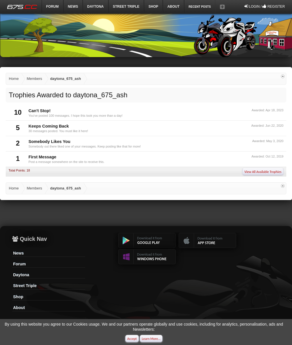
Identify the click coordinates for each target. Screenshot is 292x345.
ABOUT (173, 7)
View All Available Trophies (262, 172)
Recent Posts (200, 6)
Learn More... (151, 339)
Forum (52, 7)
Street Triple (126, 7)
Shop (153, 7)
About (19, 307)
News (73, 7)
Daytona (21, 275)
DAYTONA (95, 7)
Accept (132, 339)
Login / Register (264, 6)
